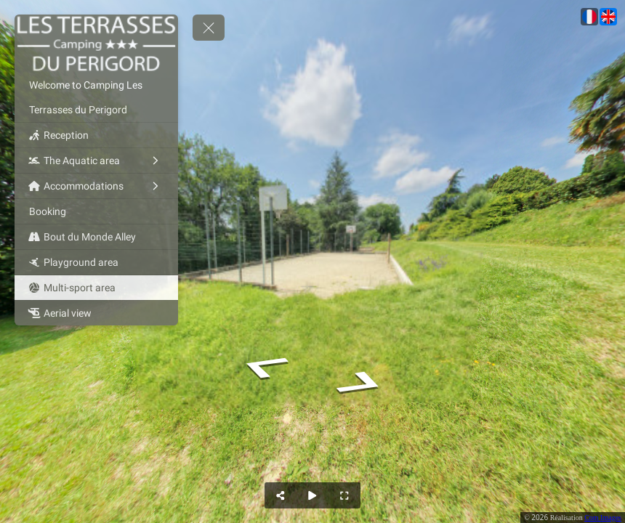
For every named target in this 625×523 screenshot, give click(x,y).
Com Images (602, 518)
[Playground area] (96, 262)
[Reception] (96, 135)
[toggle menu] (209, 28)
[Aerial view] (96, 313)
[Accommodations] (96, 186)
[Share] (281, 495)
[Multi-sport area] (96, 287)
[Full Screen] (344, 495)
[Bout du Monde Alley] (96, 236)
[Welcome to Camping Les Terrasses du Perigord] (96, 97)
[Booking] (96, 211)
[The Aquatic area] (96, 160)
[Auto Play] (312, 495)
